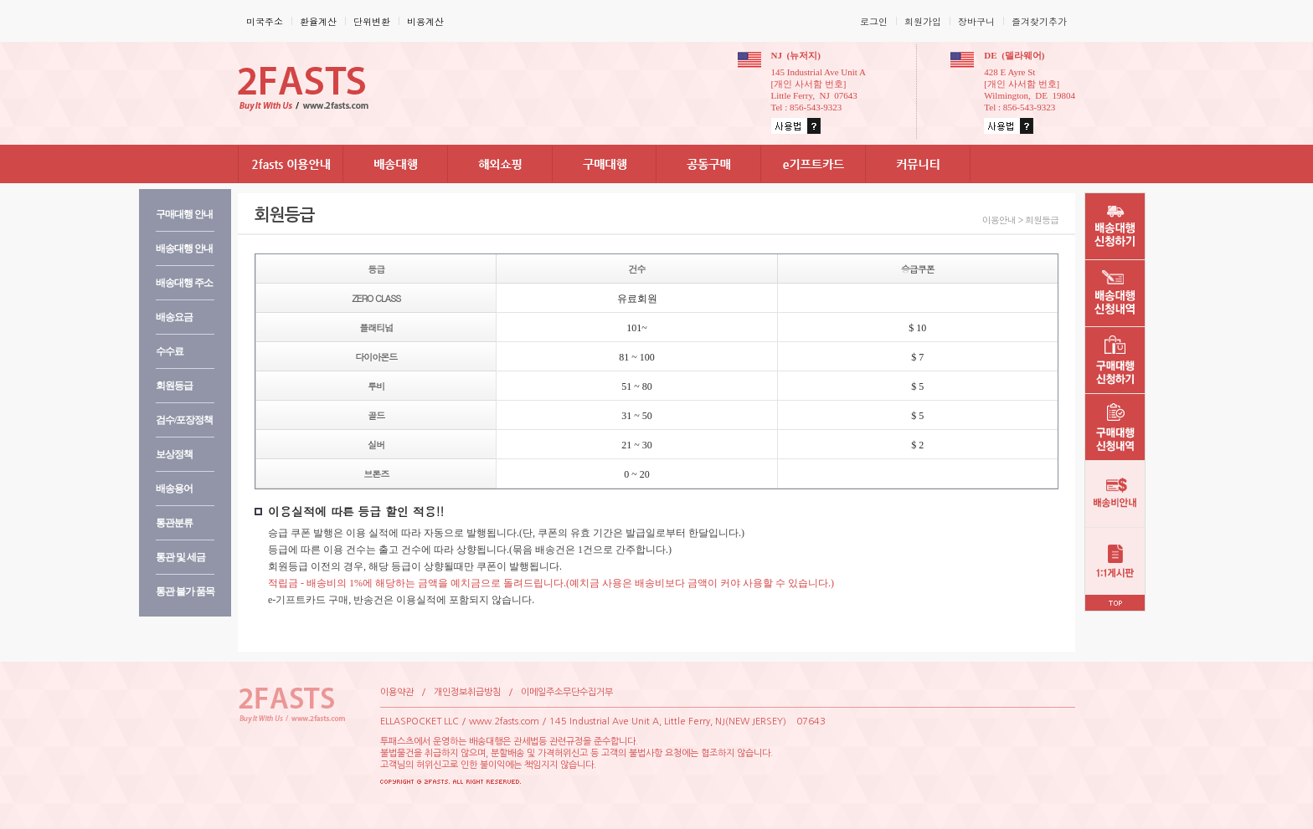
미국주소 (264, 21)
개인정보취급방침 (467, 692)
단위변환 (371, 21)
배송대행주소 (184, 283)
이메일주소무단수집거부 (567, 692)
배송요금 (174, 317)
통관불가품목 (185, 591)
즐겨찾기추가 (1039, 21)
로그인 (874, 21)
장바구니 (976, 21)
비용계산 (425, 21)
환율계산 (318, 21)
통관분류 (174, 523)
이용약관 (397, 692)
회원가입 (922, 21)
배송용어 (174, 488)
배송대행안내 (184, 248)
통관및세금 (180, 557)
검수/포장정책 (184, 420)
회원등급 (174, 385)
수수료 (169, 351)
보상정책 (174, 454)
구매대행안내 (184, 214)
